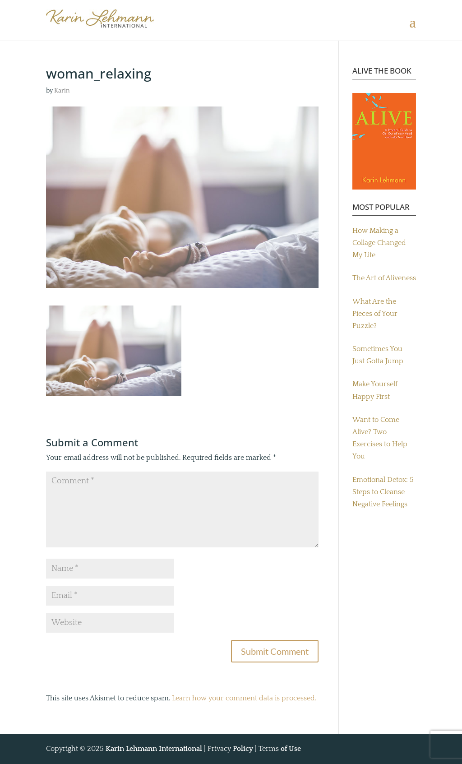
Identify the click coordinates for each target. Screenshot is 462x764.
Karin (62, 90)
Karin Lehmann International (154, 749)
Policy (243, 749)
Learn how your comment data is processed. (244, 698)
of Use (291, 749)
